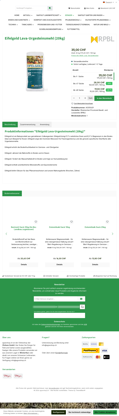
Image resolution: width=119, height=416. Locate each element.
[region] (35, 79)
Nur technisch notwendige (80, 412)
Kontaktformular (61, 359)
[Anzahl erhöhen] (85, 104)
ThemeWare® (80, 396)
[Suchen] (58, 11)
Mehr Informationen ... (31, 413)
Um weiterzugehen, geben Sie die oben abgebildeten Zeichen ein (54, 317)
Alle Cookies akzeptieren (105, 412)
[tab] (10, 130)
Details (24, 270)
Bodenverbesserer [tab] (12, 199)
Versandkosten (54, 394)
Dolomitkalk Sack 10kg (59, 233)
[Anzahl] (79, 104)
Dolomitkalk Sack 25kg (95, 233)
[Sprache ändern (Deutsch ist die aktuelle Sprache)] (108, 2)
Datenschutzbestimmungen (50, 330)
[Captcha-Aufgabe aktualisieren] (82, 312)
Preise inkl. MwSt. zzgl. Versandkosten (84, 61)
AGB (85, 330)
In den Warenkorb (104, 104)
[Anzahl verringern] (73, 104)
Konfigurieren (58, 412)
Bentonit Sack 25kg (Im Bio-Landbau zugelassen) (24, 234)
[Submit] (81, 304)
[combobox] (50, 11)
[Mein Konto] (89, 11)
